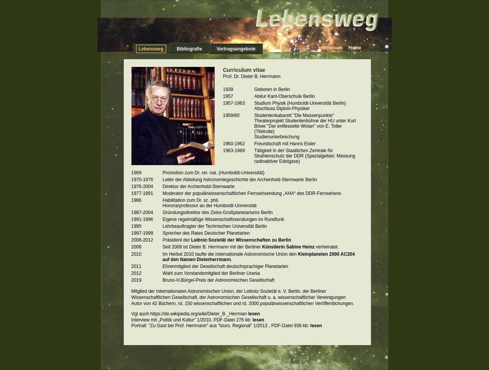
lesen (254, 313)
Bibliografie (189, 49)
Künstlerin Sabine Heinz (289, 247)
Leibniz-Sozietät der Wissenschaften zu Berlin (241, 240)
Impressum (330, 47)
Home (354, 47)
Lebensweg (151, 49)
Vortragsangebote (236, 49)
